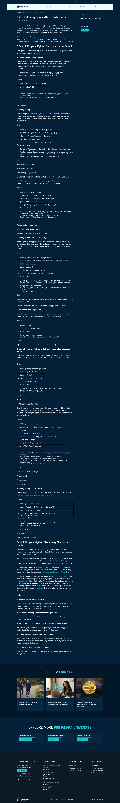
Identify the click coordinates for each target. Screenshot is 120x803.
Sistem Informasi (47, 772)
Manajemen (46, 789)
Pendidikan (49, 7)
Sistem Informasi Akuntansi (47, 775)
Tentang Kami (59, 7)
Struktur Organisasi (97, 768)
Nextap (101, 799)
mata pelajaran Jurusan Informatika (55, 572)
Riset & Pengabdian (85, 7)
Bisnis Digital (46, 787)
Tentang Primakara (75, 768)
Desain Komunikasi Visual (50, 778)
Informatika (46, 769)
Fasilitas (93, 773)
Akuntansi (45, 784)
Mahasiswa (94, 765)
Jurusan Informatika (24, 581)
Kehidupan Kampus (72, 7)
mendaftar (39, 588)
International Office (97, 770)
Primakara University (43, 567)
